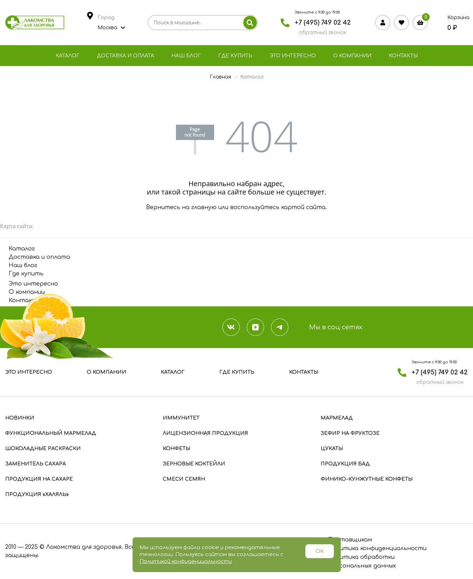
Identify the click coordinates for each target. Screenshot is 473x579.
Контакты (403, 55)
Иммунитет (181, 418)
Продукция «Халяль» (37, 494)
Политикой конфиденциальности (186, 561)
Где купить (235, 55)
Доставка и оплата (125, 55)
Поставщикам (350, 540)
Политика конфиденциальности (377, 548)
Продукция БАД (345, 463)
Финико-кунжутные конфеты (367, 479)
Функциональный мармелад (50, 433)
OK (319, 551)
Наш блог (186, 55)
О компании (352, 55)
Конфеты (176, 448)
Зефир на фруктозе (350, 433)
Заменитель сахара (35, 463)
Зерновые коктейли (194, 463)
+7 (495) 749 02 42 (323, 22)
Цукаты (332, 448)
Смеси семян (184, 479)
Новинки (19, 418)
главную (204, 207)
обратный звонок (322, 32)
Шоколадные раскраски (43, 448)
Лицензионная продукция (205, 433)
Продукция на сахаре (39, 479)
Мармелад (337, 418)
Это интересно (293, 55)
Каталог (67, 55)
